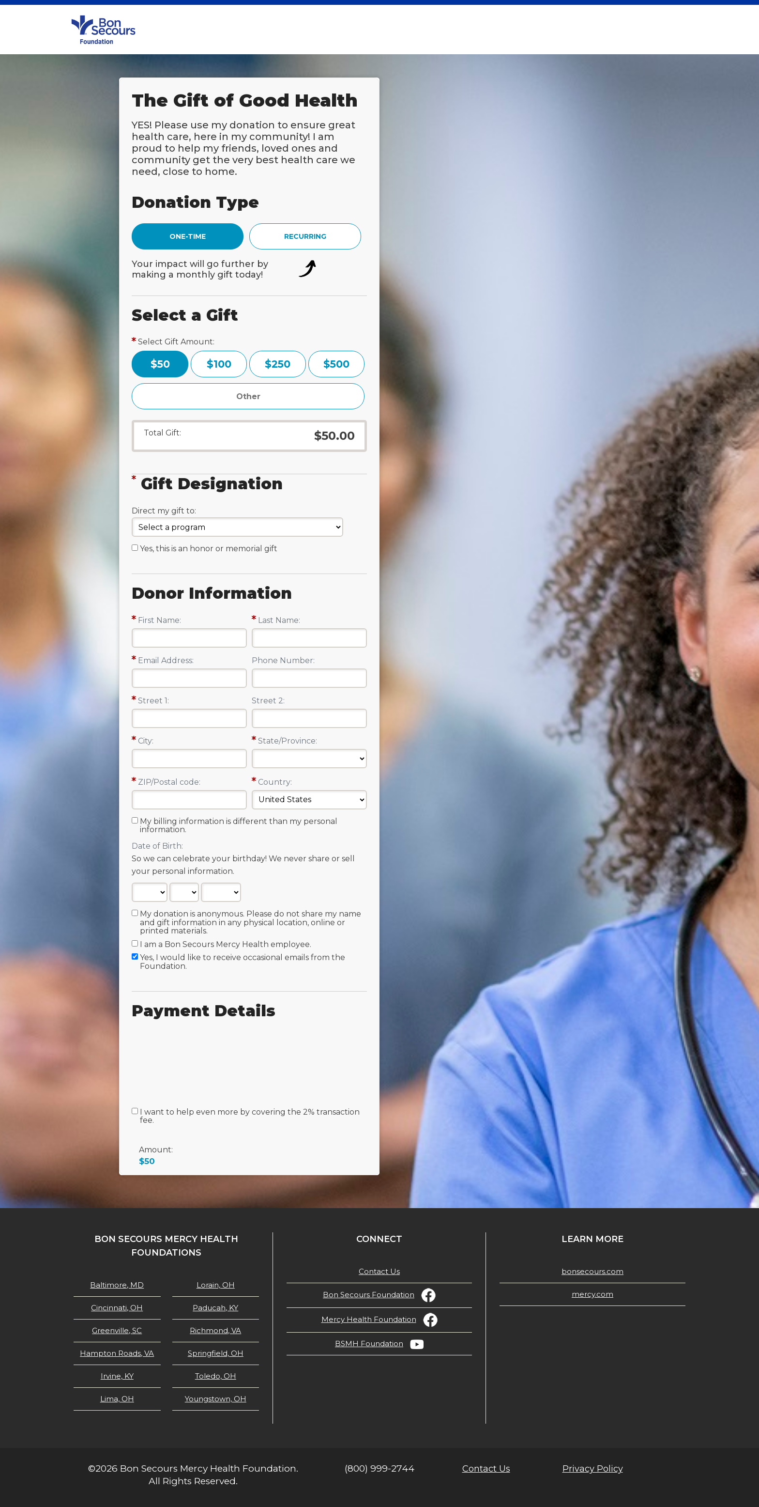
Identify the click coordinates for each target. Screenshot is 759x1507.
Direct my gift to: (164, 510)
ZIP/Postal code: (169, 782)
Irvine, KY (117, 1376)
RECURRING (305, 236)
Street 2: (268, 700)
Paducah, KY (215, 1307)
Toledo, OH (215, 1376)
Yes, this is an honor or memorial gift (208, 548)
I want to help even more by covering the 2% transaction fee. (250, 1116)
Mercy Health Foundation (368, 1319)
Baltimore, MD (117, 1284)
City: (145, 741)
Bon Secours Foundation (368, 1294)
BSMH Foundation (369, 1343)
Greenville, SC (117, 1330)
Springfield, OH (215, 1353)
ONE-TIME (187, 236)
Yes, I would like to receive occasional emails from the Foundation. (242, 962)
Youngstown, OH (215, 1398)
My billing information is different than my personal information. (238, 826)
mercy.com (592, 1294)
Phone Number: (283, 660)
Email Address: (166, 660)
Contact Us (379, 1271)
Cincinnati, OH (117, 1307)
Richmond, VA (215, 1330)
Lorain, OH (216, 1284)
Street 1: (153, 700)
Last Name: (279, 620)
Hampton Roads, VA (117, 1353)
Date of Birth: (157, 846)
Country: (275, 782)
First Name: (159, 620)
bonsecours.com (592, 1271)
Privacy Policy (592, 1468)
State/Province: (287, 741)
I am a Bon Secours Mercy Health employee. (225, 944)
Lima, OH (117, 1398)
